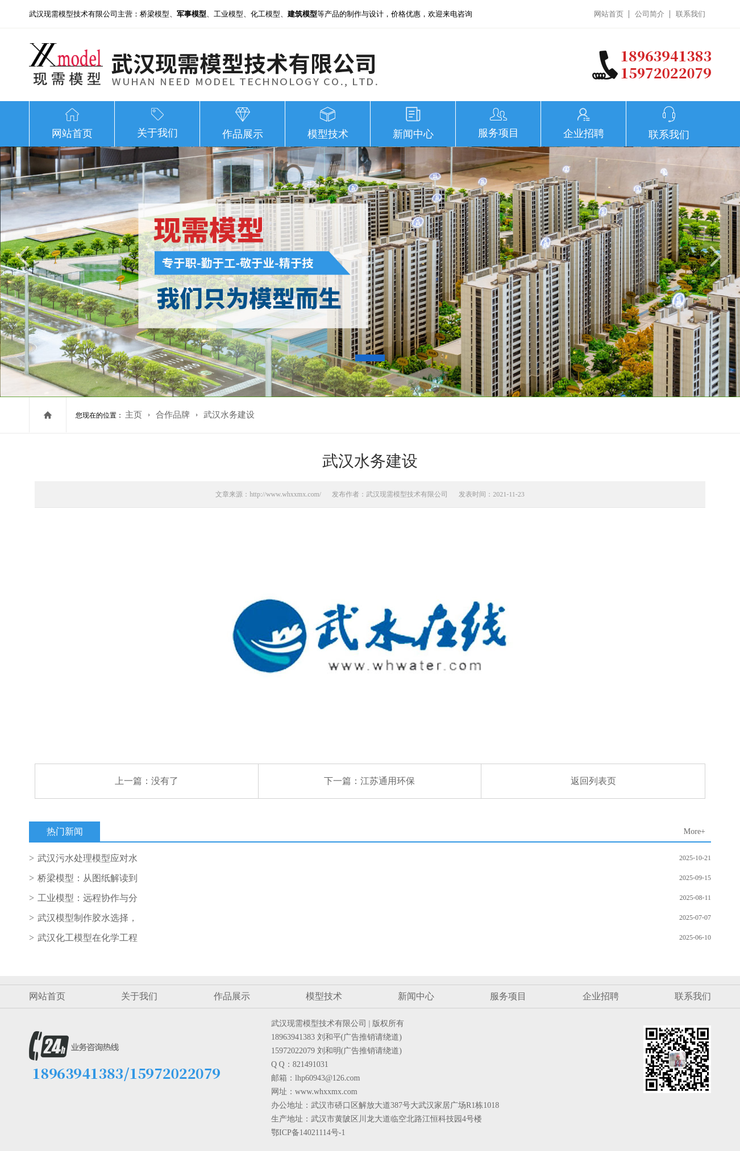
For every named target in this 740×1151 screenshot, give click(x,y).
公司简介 (649, 14)
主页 (133, 414)
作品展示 (232, 996)
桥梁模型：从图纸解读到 (88, 878)
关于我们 (139, 996)
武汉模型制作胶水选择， (88, 918)
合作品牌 (173, 414)
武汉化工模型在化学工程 (88, 938)
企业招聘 (601, 996)
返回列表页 (593, 781)
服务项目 (508, 996)
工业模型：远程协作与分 (88, 898)
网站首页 (608, 14)
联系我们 (690, 14)
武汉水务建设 (229, 414)
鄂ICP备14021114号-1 (308, 1132)
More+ (694, 831)
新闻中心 (416, 996)
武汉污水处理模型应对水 (88, 858)
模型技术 (324, 996)
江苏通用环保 (387, 781)
